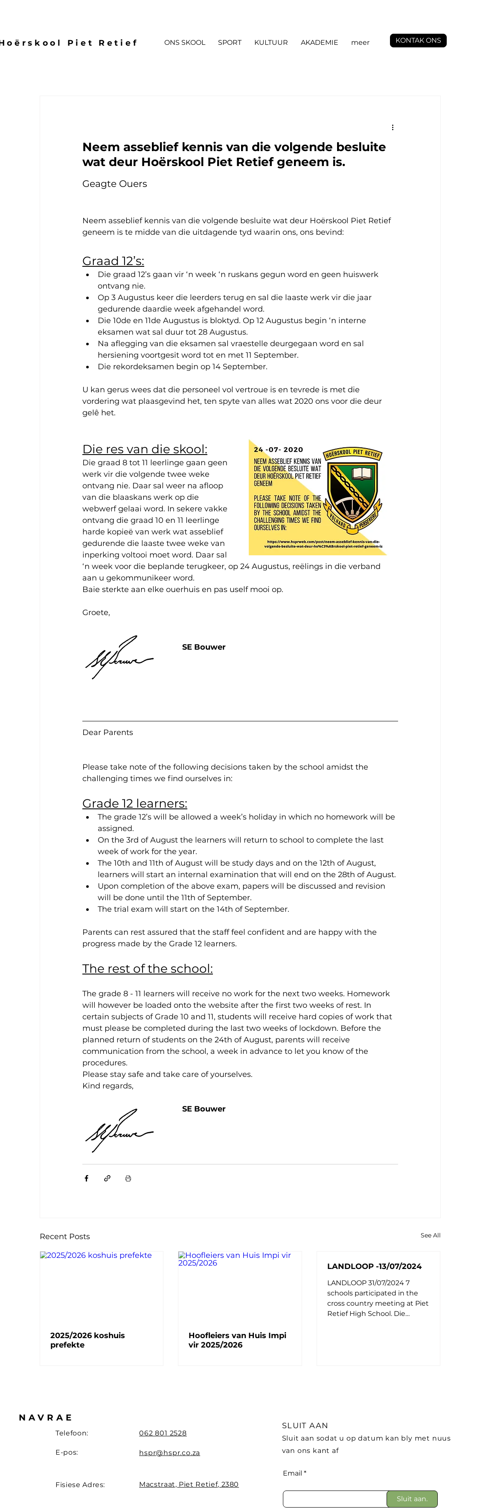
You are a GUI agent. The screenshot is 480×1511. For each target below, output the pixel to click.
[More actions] (393, 127)
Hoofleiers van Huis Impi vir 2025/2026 (237, 1340)
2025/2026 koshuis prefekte (87, 1340)
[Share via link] (107, 1178)
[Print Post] (128, 1178)
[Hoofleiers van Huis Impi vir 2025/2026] (240, 1286)
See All (431, 1235)
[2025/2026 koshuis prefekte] (101, 1286)
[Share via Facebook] (86, 1178)
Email (292, 1473)
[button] (185, 42)
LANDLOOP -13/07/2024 (374, 1266)
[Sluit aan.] (412, 1499)
